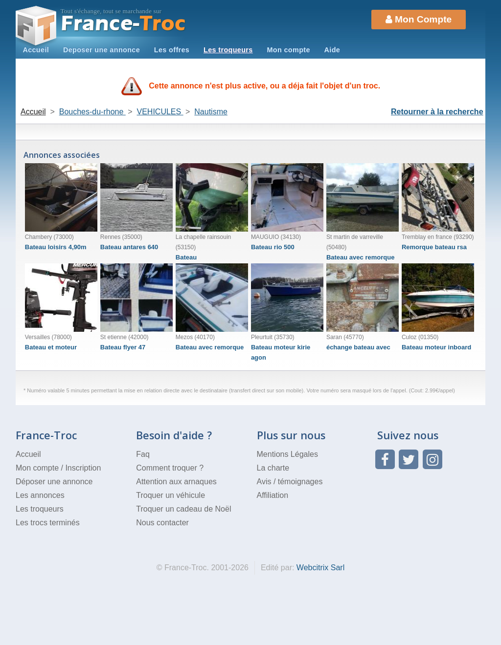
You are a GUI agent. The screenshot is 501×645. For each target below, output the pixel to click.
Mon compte (288, 50)
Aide (332, 50)
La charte (273, 468)
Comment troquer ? (170, 468)
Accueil (36, 50)
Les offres (171, 50)
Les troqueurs (228, 50)
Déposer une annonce (54, 481)
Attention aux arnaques (176, 481)
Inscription (83, 468)
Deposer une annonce (101, 50)
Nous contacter (162, 522)
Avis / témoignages (290, 481)
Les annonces (40, 495)
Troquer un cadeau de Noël (183, 509)
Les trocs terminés (48, 522)
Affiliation (273, 495)
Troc (123, 24)
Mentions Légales (287, 454)
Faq (143, 454)
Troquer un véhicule (170, 495)
